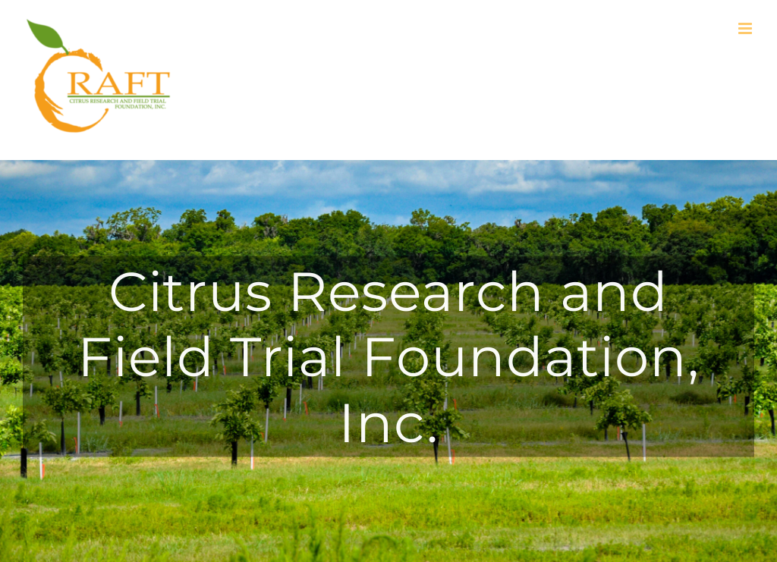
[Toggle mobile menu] (746, 28)
